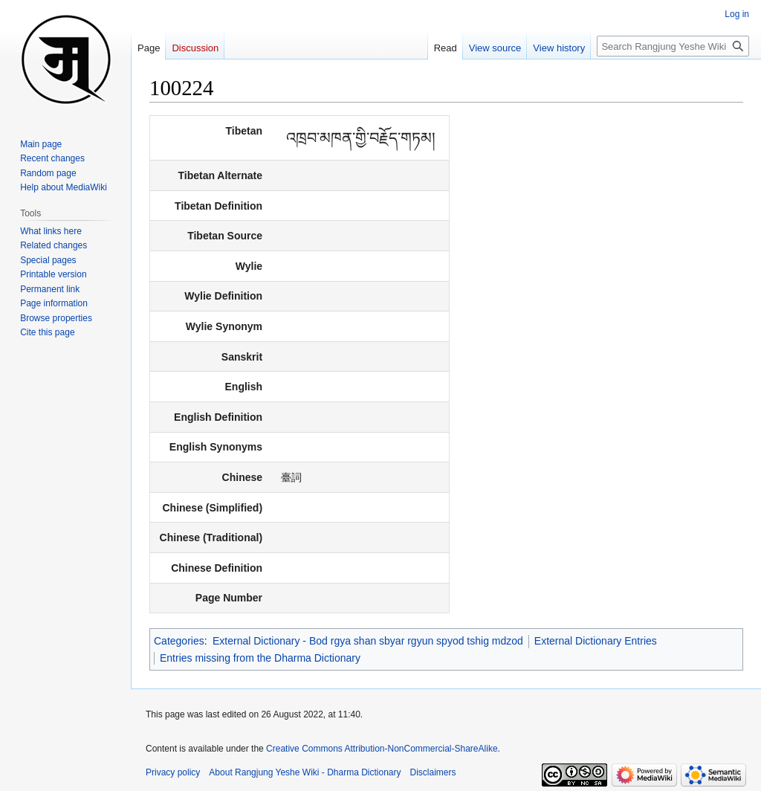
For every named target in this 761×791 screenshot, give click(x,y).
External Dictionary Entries (595, 641)
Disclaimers (433, 772)
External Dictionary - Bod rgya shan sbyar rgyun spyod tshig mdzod (368, 641)
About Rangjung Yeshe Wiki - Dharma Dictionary (305, 772)
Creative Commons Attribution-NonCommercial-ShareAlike (381, 748)
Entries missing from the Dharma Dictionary (260, 658)
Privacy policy (173, 772)
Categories (179, 641)
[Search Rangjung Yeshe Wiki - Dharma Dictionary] (673, 46)
